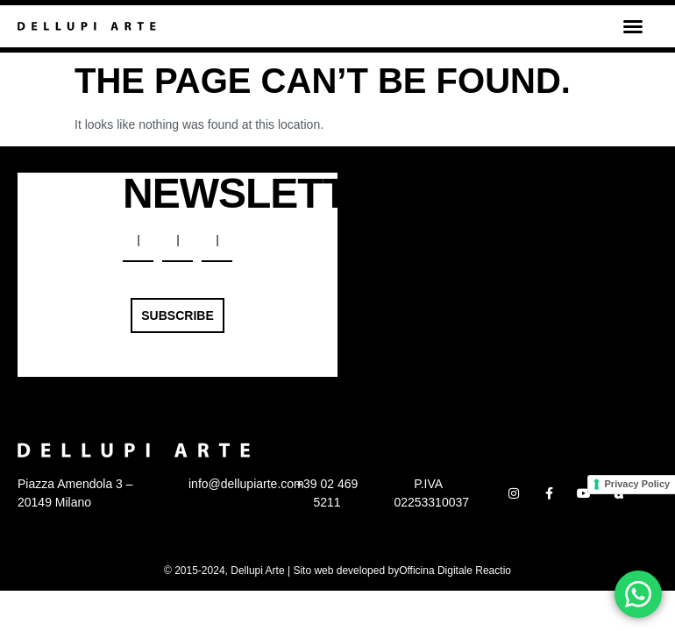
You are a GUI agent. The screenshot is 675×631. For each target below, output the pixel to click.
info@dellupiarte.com (246, 484)
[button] (633, 26)
